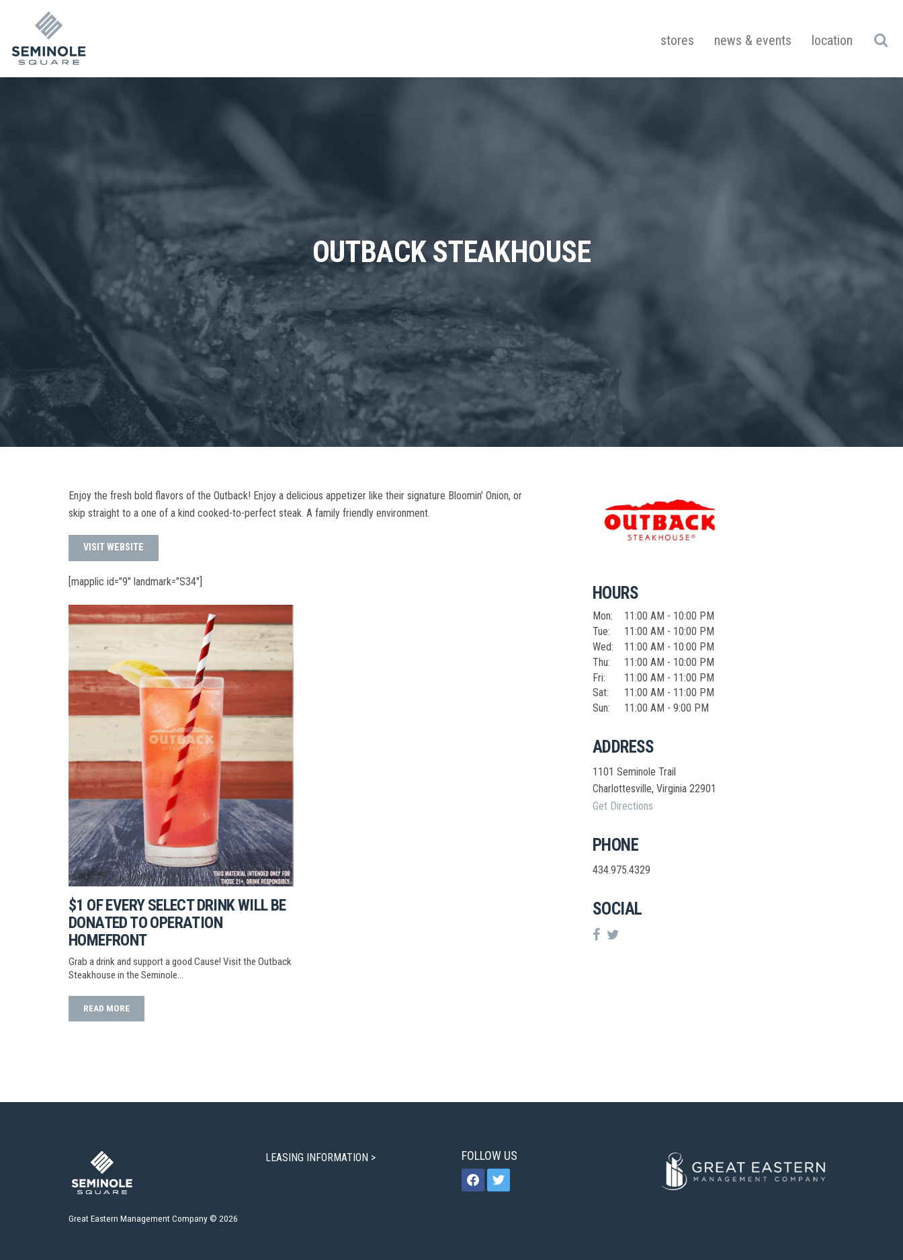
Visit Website (113, 547)
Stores (677, 40)
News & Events (752, 40)
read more (106, 1008)
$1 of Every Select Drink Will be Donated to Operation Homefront (177, 923)
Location (832, 40)
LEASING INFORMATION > (321, 1157)
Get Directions (623, 806)
